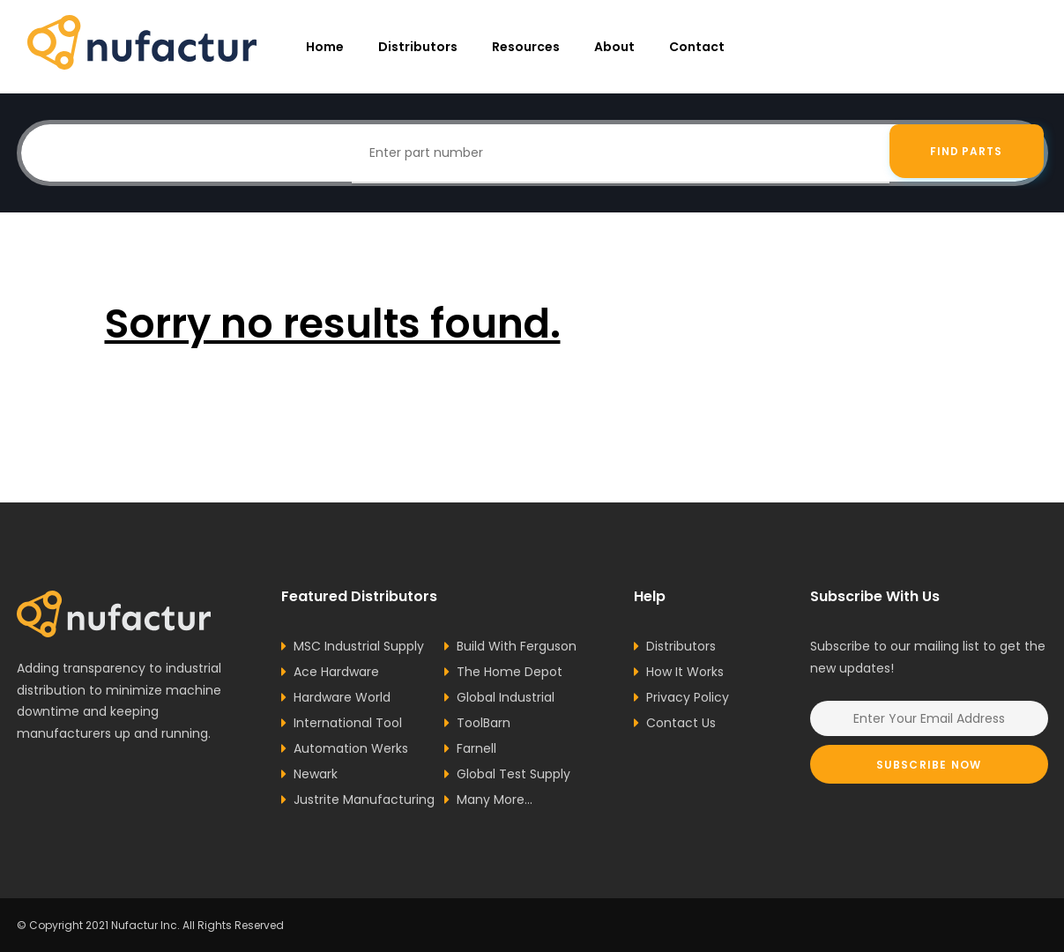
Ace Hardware (336, 672)
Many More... (494, 799)
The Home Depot (509, 672)
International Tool (348, 723)
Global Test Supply (513, 774)
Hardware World (342, 697)
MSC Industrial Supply (359, 646)
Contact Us (681, 723)
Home (325, 47)
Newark (316, 774)
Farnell (476, 748)
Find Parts (966, 152)
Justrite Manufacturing (364, 799)
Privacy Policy (687, 697)
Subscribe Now (929, 764)
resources (526, 47)
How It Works (685, 672)
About (614, 47)
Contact (697, 47)
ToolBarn (483, 723)
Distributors (418, 47)
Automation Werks (351, 748)
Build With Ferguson (517, 646)
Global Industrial (505, 697)
